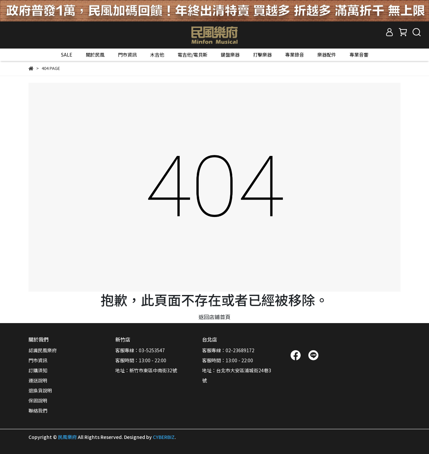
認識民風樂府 (42, 350)
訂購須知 (37, 370)
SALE (66, 54)
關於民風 (95, 54)
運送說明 (37, 380)
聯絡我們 (37, 410)
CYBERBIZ (164, 437)
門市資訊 (127, 54)
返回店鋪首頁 (214, 317)
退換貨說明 (40, 390)
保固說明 (37, 400)
